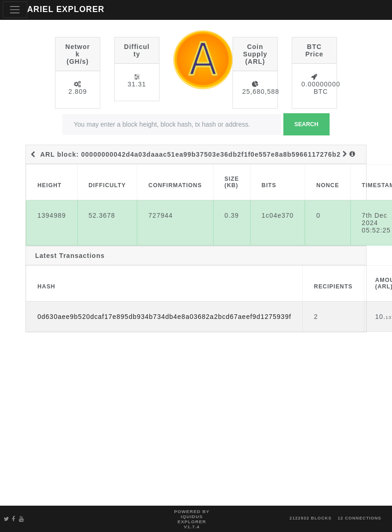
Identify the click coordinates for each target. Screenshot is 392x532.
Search (306, 124)
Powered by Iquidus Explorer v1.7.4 (191, 519)
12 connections (359, 518)
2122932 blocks (310, 518)
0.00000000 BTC (320, 87)
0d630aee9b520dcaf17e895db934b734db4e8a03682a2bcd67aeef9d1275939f (164, 316)
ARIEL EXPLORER (65, 9)
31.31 (137, 84)
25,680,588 (260, 91)
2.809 (77, 91)
